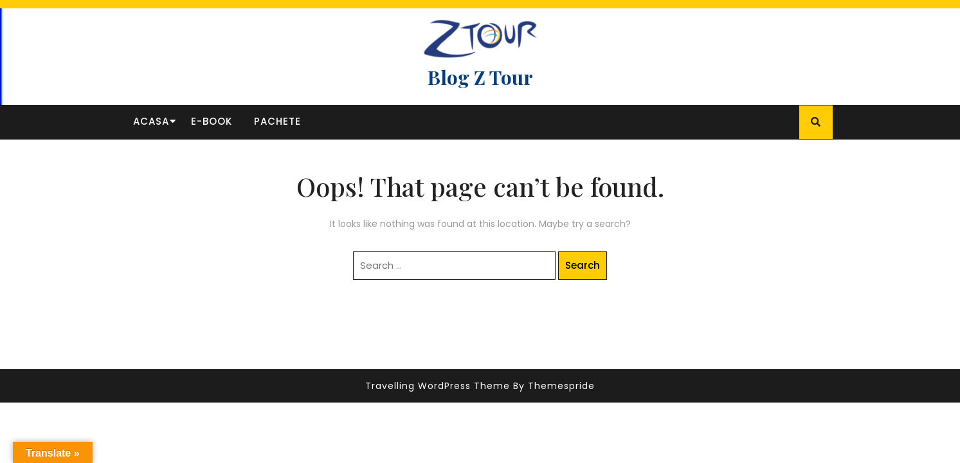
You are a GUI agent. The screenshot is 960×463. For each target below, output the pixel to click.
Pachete (277, 121)
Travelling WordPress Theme (437, 385)
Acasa (151, 121)
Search (582, 265)
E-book (211, 121)
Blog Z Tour (480, 77)
